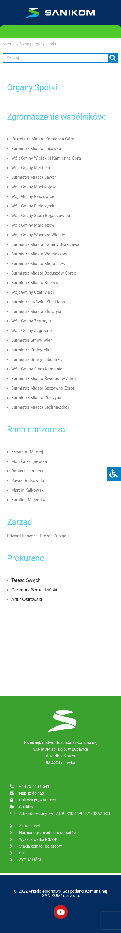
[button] (60, 30)
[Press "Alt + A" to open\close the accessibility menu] (114, 473)
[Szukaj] (113, 58)
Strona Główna (16, 44)
